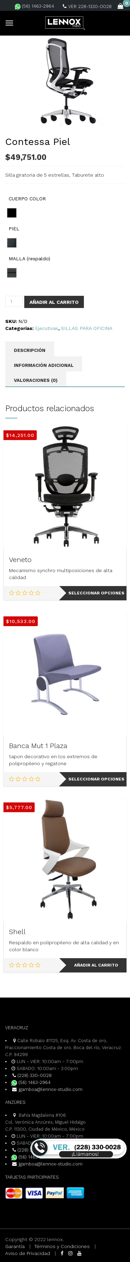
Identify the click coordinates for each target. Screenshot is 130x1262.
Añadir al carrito (54, 302)
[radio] (12, 213)
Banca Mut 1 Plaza (38, 745)
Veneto (20, 559)
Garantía (15, 1246)
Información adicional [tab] (43, 365)
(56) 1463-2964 (34, 6)
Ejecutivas (46, 328)
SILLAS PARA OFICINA (86, 328)
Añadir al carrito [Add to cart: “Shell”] (96, 965)
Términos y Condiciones (62, 1246)
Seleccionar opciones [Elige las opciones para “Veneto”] (96, 593)
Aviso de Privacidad (27, 1253)
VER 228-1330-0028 (87, 6)
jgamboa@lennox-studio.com (47, 1089)
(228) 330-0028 (31, 1075)
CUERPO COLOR (27, 198)
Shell (17, 932)
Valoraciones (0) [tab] (36, 380)
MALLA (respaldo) (29, 258)
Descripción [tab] (29, 350)
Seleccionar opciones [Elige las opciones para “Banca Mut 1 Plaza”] (96, 779)
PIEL (14, 228)
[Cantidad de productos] (14, 301)
